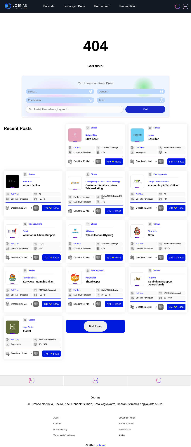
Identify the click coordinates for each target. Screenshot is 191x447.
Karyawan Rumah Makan (38, 281)
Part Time (140, 148)
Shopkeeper (93, 281)
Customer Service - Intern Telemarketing (101, 187)
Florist (27, 331)
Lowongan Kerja (74, 6)
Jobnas (100, 445)
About (56, 417)
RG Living (152, 278)
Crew (151, 235)
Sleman (94, 128)
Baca (114, 161)
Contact (57, 423)
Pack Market (91, 278)
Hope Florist (28, 327)
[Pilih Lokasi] (60, 91)
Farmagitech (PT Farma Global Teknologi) (103, 182)
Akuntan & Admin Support (39, 235)
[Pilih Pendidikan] (60, 100)
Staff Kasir (92, 138)
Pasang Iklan (127, 6)
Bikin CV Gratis (126, 423)
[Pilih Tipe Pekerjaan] (130, 100)
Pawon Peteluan (30, 278)
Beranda (49, 6)
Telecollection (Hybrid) (99, 235)
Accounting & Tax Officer (163, 185)
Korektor (153, 138)
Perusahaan (102, 6)
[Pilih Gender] (130, 91)
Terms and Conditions (64, 435)
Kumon (151, 135)
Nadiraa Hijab (91, 135)
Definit (25, 231)
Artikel (122, 435)
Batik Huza (27, 182)
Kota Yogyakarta (160, 174)
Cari (145, 109)
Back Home (95, 326)
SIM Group (90, 231)
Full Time (77, 148)
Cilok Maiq (152, 231)
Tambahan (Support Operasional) (160, 283)
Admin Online (31, 185)
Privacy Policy (60, 429)
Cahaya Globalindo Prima (158, 182)
